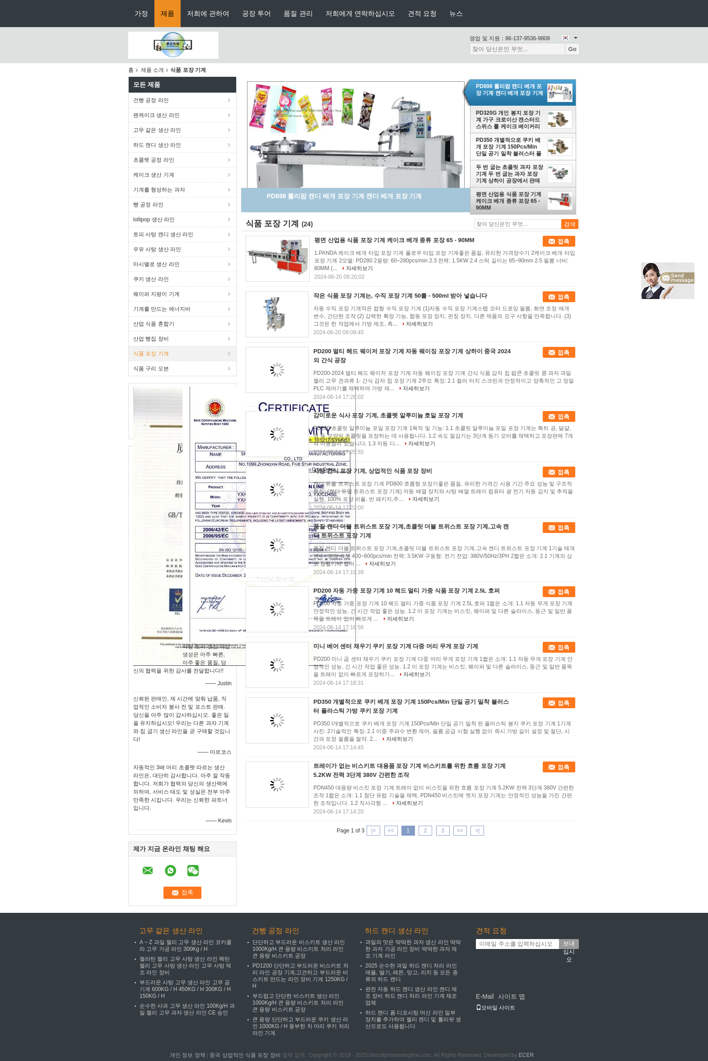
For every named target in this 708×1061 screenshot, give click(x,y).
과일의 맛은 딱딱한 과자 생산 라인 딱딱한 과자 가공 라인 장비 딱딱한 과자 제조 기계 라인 (413, 949)
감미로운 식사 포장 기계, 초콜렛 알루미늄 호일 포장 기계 (388, 415)
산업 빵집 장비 (151, 339)
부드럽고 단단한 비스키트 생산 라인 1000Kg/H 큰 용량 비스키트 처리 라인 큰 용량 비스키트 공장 (298, 1003)
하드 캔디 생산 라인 (157, 145)
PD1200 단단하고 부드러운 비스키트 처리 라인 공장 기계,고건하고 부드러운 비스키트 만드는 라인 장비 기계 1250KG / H (300, 976)
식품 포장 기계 (151, 354)
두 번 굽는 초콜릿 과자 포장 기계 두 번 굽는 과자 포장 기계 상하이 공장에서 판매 (509, 174)
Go (572, 49)
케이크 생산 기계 (153, 175)
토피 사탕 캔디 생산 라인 (163, 234)
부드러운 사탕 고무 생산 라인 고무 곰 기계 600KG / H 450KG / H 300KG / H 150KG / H (185, 989)
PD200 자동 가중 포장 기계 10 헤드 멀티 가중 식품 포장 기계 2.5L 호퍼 (406, 590)
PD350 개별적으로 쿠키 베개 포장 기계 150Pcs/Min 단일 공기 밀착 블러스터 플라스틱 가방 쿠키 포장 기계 (508, 147)
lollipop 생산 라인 (154, 219)
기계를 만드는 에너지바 (162, 309)
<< (390, 830)
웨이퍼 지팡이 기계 (156, 294)
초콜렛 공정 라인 (153, 160)
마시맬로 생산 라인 (156, 264)
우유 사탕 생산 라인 (157, 249)
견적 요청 (422, 13)
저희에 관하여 (208, 13)
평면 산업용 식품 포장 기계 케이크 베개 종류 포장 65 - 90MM (508, 201)
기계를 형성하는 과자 (159, 190)
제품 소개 (152, 70)
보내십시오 (569, 944)
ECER (526, 1055)
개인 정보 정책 (187, 1055)
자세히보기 (359, 268)
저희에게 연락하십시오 (360, 13)
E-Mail (485, 996)
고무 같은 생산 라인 (157, 130)
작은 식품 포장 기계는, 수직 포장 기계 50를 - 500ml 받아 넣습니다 (400, 295)
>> (460, 830)
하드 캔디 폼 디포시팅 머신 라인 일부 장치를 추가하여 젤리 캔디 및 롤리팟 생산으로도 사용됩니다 (413, 1019)
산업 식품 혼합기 (153, 324)
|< (373, 830)
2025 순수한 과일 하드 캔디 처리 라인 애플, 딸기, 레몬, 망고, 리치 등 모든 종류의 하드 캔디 (411, 972)
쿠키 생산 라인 (151, 279)
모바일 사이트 (495, 1008)
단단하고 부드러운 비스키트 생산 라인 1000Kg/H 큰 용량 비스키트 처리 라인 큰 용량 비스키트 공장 (298, 949)
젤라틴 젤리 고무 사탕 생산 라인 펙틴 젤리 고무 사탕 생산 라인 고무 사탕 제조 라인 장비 (185, 966)
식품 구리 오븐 (151, 368)
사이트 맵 (511, 996)
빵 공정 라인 (148, 204)
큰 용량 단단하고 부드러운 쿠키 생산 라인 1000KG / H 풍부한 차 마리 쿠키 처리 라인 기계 (300, 1026)
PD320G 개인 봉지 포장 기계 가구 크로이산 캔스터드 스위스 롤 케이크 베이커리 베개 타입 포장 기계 (508, 120)
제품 (167, 13)
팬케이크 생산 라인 (156, 115)
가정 (141, 13)
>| (477, 830)
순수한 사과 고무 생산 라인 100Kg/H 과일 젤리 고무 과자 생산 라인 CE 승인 (187, 1009)
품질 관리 (298, 13)
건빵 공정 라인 (151, 100)
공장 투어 (256, 13)
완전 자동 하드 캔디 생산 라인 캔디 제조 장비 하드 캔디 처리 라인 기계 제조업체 (411, 996)
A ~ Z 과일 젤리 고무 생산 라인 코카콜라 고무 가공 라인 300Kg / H (186, 945)
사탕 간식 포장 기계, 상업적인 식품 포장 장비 (372, 470)
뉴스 (456, 13)
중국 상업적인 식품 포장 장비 (245, 1055)
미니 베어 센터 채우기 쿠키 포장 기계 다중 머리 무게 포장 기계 (395, 646)
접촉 (563, 241)
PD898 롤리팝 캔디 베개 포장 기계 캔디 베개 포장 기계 (509, 89)
